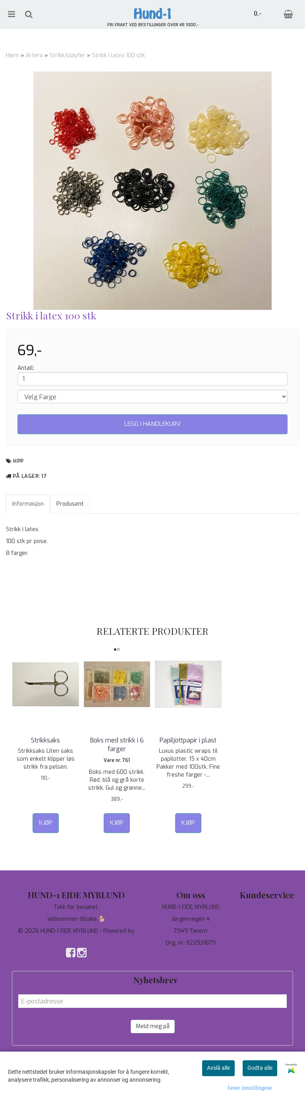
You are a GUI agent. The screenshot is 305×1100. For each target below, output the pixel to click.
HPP (18, 461)
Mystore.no (76, 939)
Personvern (267, 919)
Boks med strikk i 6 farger (117, 744)
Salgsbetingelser (267, 943)
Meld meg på (153, 1026)
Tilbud (267, 907)
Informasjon (28, 504)
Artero (34, 55)
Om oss (267, 931)
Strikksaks (45, 740)
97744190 (191, 955)
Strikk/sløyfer (67, 55)
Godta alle (259, 1068)
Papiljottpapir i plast (188, 740)
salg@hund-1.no (191, 963)
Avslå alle (218, 1068)
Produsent (70, 504)
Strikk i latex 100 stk (118, 55)
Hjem (12, 55)
